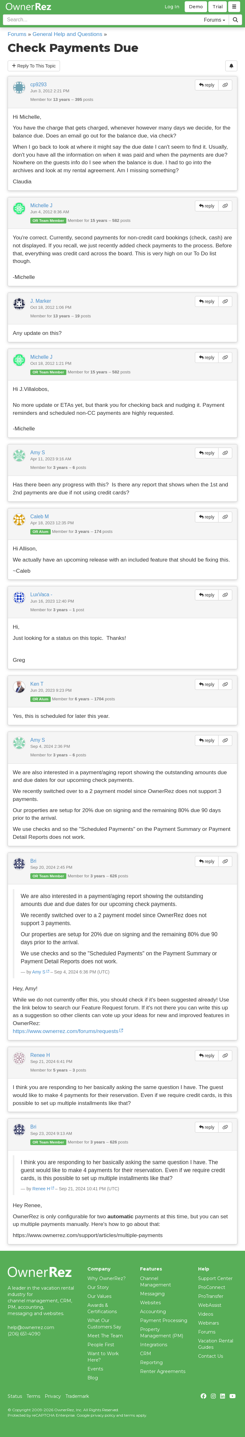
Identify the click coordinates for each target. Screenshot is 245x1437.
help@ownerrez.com (31, 1327)
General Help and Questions (67, 34)
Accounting (153, 1311)
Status (15, 1396)
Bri (33, 861)
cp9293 (38, 84)
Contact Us (210, 1356)
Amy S (37, 452)
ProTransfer (210, 1296)
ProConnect (211, 1287)
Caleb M (39, 516)
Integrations (153, 1345)
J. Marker (40, 301)
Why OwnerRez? (106, 1278)
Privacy (53, 1396)
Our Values (99, 1296)
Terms (33, 1396)
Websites (150, 1303)
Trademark (77, 1396)
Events (95, 1369)
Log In (172, 7)
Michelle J (41, 205)
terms (129, 1415)
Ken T (36, 684)
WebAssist (209, 1305)
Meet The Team (105, 1336)
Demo (196, 7)
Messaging (152, 1294)
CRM (145, 1353)
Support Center (215, 1278)
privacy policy (103, 1415)
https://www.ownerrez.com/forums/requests (65, 1031)
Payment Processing (163, 1320)
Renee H (40, 1055)
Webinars (208, 1323)
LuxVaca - (41, 594)
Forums (17, 34)
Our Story (98, 1287)
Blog (92, 1378)
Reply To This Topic (34, 65)
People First (100, 1345)
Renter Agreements (162, 1371)
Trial (217, 7)
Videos (205, 1314)
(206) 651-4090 (24, 1334)
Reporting (151, 1362)
